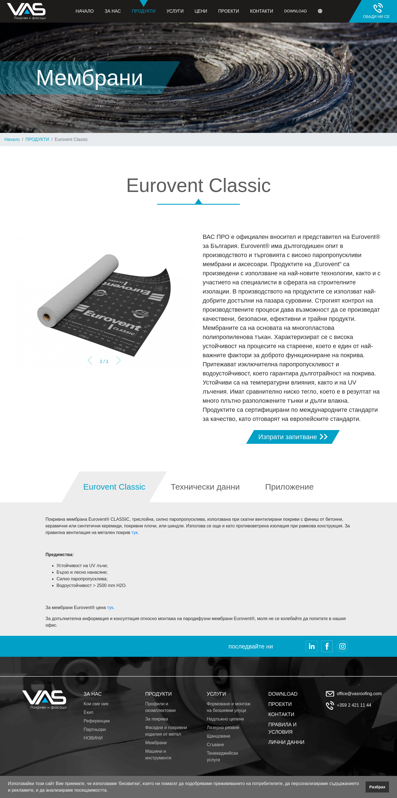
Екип (88, 712)
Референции (97, 721)
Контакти (261, 11)
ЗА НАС (93, 694)
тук (135, 532)
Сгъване (215, 744)
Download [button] (295, 11)
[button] (110, 791)
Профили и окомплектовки (160, 707)
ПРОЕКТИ (280, 704)
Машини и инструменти (158, 754)
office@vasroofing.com (359, 693)
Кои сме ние (96, 703)
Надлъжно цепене (225, 719)
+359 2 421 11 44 (354, 705)
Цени (201, 11)
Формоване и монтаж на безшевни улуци (228, 707)
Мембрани (156, 742)
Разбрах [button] (377, 787)
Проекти (228, 11)
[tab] (114, 486)
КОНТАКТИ (281, 714)
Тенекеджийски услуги (222, 756)
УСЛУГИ (216, 694)
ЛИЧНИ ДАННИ (286, 742)
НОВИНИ (93, 738)
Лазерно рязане (223, 727)
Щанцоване (218, 736)
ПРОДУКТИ (37, 139)
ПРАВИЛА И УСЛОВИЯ (282, 728)
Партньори (95, 729)
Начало (85, 11)
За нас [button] (113, 11)
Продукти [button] (143, 7)
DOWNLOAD (282, 694)
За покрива (156, 719)
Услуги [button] (175, 11)
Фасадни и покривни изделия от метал (166, 730)
